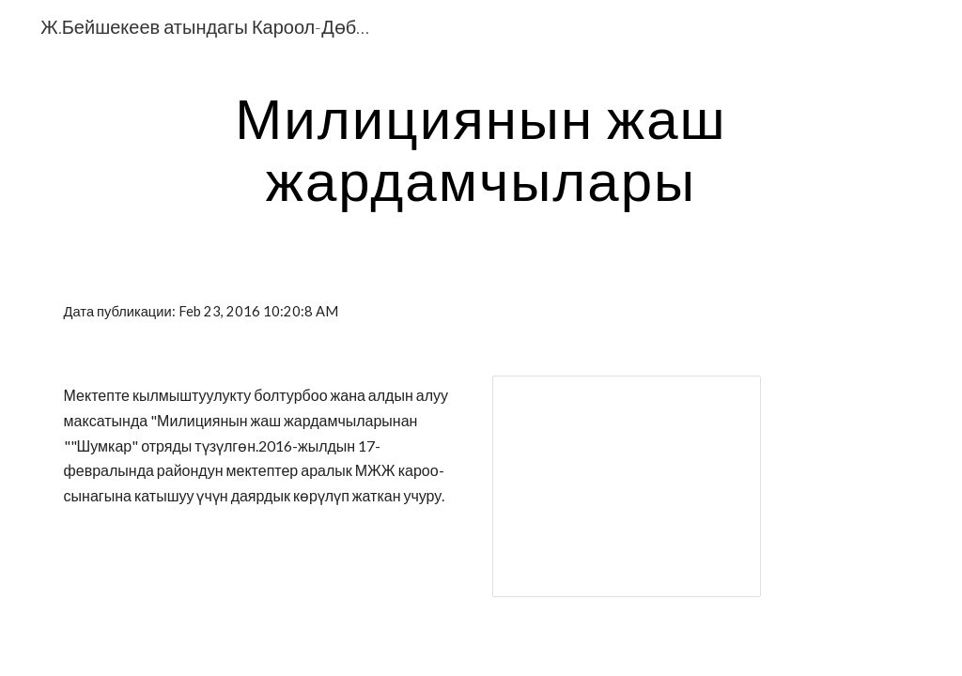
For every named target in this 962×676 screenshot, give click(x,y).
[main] (480, 148)
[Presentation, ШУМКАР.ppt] (626, 486)
